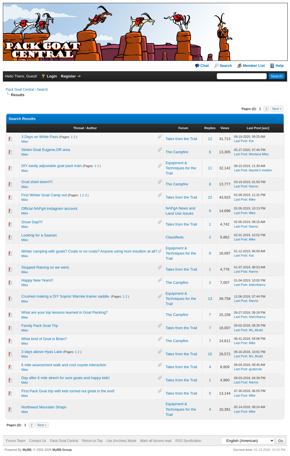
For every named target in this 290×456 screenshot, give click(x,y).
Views (224, 128)
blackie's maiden (260, 170)
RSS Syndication (188, 441)
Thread (78, 128)
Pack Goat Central (20, 90)
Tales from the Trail (181, 139)
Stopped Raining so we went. (45, 267)
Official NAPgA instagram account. (49, 208)
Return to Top (92, 441)
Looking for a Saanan (39, 235)
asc (265, 128)
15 (210, 354)
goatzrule (255, 369)
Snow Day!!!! (31, 222)
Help (280, 65)
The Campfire (177, 152)
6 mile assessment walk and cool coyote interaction (63, 365)
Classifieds (175, 237)
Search (226, 65)
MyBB (26, 449)
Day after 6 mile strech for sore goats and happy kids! (65, 378)
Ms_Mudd (256, 330)
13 (210, 298)
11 (210, 168)
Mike (24, 141)
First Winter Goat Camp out (44, 195)
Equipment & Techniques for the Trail (181, 168)
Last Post (254, 128)
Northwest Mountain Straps (43, 407)
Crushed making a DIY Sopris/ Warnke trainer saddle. (65, 296)
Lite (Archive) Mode (121, 441)
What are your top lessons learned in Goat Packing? (64, 312)
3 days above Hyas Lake (41, 352)
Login (52, 76)
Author (91, 128)
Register (68, 76)
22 (210, 197)
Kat (251, 141)
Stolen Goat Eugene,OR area (45, 150)
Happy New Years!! (37, 280)
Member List (254, 65)
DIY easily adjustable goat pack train (51, 166)
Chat (202, 65)
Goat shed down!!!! (37, 182)
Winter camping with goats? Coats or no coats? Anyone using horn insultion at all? (89, 251)
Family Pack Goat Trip (39, 325)
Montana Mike (259, 154)
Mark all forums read (155, 441)
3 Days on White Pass (39, 137)
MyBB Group (61, 449)
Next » (276, 108)
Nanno (253, 186)
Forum (183, 128)
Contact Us (37, 441)
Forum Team (15, 441)
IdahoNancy (257, 284)
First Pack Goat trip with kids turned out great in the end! (67, 391)
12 (210, 139)
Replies (210, 128)
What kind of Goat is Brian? (44, 339)
